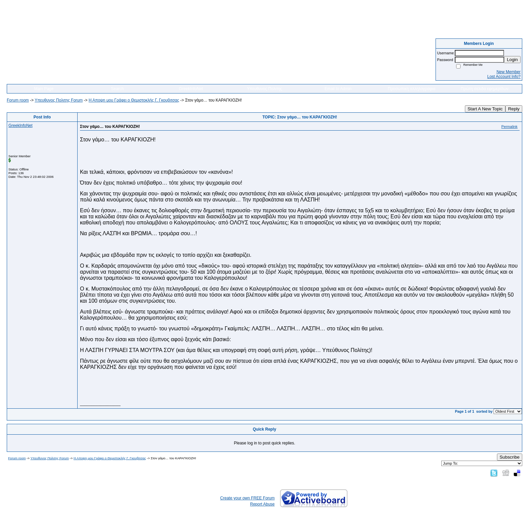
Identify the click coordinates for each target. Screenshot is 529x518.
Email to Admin (338, 88)
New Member (509, 72)
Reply (514, 108)
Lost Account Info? (504, 76)
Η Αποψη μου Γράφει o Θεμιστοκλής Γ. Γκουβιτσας (134, 100)
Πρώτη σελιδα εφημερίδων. (485, 88)
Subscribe (510, 457)
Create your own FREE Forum (247, 498)
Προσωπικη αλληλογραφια (412, 88)
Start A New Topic (485, 108)
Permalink (509, 127)
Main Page (43, 88)
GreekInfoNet (191, 88)
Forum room (18, 100)
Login (512, 59)
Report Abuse (262, 504)
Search (117, 88)
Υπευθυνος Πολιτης (264, 88)
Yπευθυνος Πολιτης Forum (59, 100)
